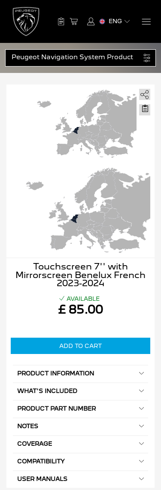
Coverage (80, 444)
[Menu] (145, 21)
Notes (80, 426)
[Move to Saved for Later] (144, 108)
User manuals (80, 479)
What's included (80, 391)
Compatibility (80, 461)
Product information (80, 373)
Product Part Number (80, 408)
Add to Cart (80, 345)
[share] (143, 93)
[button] (76, 57)
